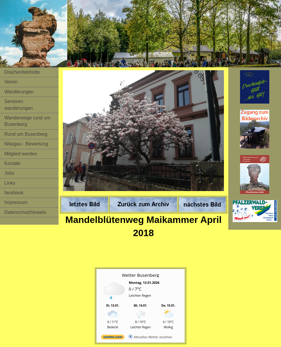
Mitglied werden (20, 153)
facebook (13, 192)
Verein (11, 81)
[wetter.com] (112, 338)
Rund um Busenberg (25, 134)
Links (9, 183)
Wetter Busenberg (140, 275)
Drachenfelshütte (22, 72)
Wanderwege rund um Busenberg (27, 121)
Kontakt (12, 163)
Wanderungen (19, 91)
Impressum (16, 202)
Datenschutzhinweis (25, 212)
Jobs (9, 173)
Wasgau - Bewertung (26, 143)
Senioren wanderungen (18, 104)
